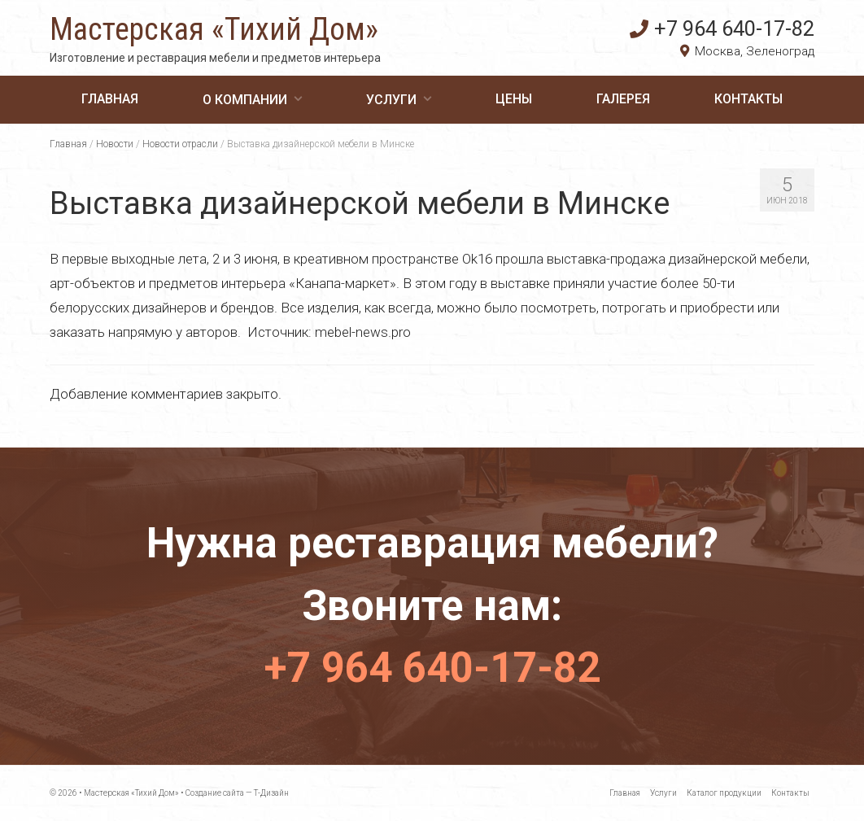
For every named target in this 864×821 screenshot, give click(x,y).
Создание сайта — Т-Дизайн (237, 792)
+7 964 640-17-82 (722, 28)
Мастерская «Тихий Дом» (214, 29)
